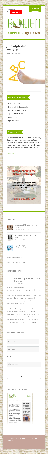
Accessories (13, 117)
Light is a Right (20, 246)
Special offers (13, 120)
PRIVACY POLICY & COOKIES (16, 262)
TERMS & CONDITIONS (15, 258)
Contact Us (10, 441)
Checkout (11, 9)
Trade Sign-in (16, 12)
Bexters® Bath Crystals (18, 110)
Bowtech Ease (14, 103)
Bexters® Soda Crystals (18, 107)
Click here (10, 154)
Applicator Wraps (15, 114)
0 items (33, 8)
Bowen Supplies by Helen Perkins (27, 279)
